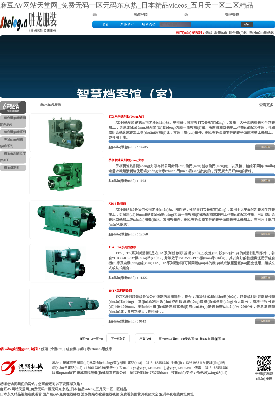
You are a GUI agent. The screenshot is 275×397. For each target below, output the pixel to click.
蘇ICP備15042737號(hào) (149, 372)
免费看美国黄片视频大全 (139, 394)
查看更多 (266, 105)
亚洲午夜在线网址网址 (176, 394)
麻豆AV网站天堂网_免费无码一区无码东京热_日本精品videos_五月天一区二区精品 (126, 5)
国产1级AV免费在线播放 (61, 394)
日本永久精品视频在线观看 (21, 394)
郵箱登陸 (141, 14)
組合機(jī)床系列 (15, 132)
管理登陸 (232, 14)
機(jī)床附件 (12, 167)
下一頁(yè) (118, 338)
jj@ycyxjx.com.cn (177, 367)
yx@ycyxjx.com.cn (147, 367)
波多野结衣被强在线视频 (100, 394)
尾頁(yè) (145, 338)
